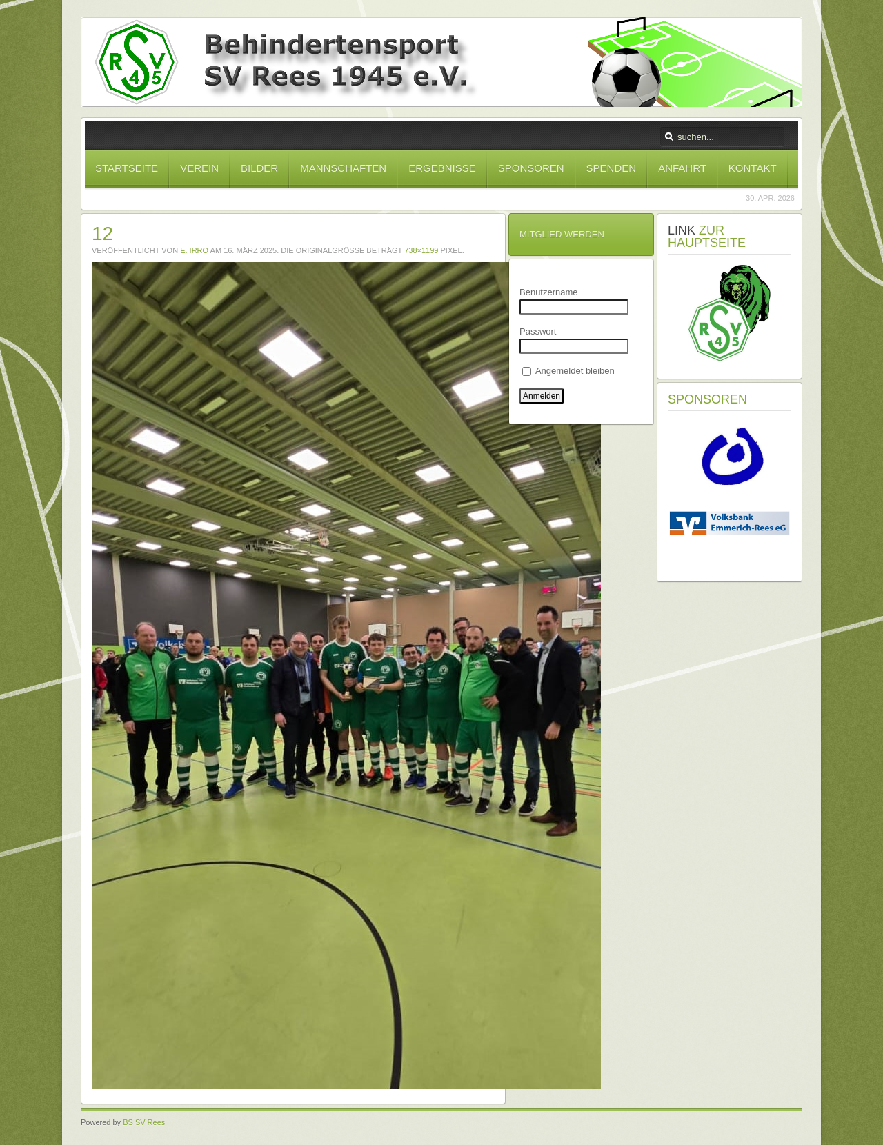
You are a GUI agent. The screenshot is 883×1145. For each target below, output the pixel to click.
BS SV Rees (144, 1122)
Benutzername (548, 292)
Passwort (537, 331)
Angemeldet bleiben (568, 371)
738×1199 (421, 250)
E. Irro (194, 250)
